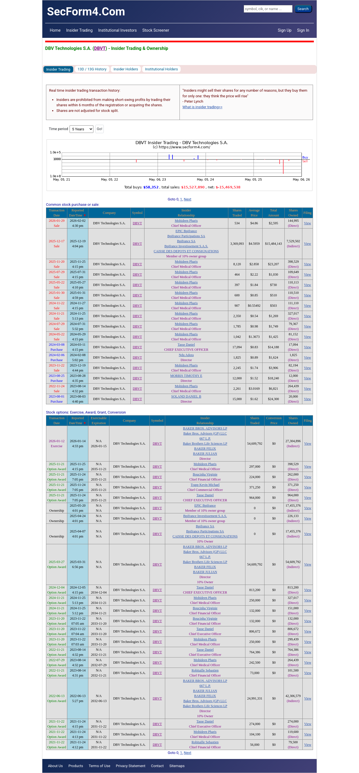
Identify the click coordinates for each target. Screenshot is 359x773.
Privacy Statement (130, 766)
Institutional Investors (117, 30)
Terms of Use (99, 766)
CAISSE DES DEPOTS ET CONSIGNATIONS (186, 251)
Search (303, 9)
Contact (157, 766)
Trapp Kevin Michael (205, 485)
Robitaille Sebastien (205, 670)
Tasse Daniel (186, 345)
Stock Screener (155, 30)
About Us (55, 766)
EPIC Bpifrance (186, 231)
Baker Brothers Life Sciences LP (205, 444)
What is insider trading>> (202, 107)
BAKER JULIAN (205, 454)
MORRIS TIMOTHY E (186, 376)
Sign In (303, 30)
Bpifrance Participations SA (186, 236)
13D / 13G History (92, 69)
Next (187, 199)
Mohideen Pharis (186, 221)
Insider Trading (79, 30)
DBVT (100, 48)
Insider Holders (126, 69)
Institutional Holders (161, 69)
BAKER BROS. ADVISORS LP (205, 428)
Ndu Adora (186, 355)
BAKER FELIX (205, 449)
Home (55, 30)
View (307, 223)
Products (75, 766)
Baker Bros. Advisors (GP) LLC (205, 433)
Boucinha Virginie (205, 474)
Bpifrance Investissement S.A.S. (186, 246)
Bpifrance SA (186, 241)
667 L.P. (205, 438)
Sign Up (285, 30)
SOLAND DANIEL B (186, 396)
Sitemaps (177, 766)
